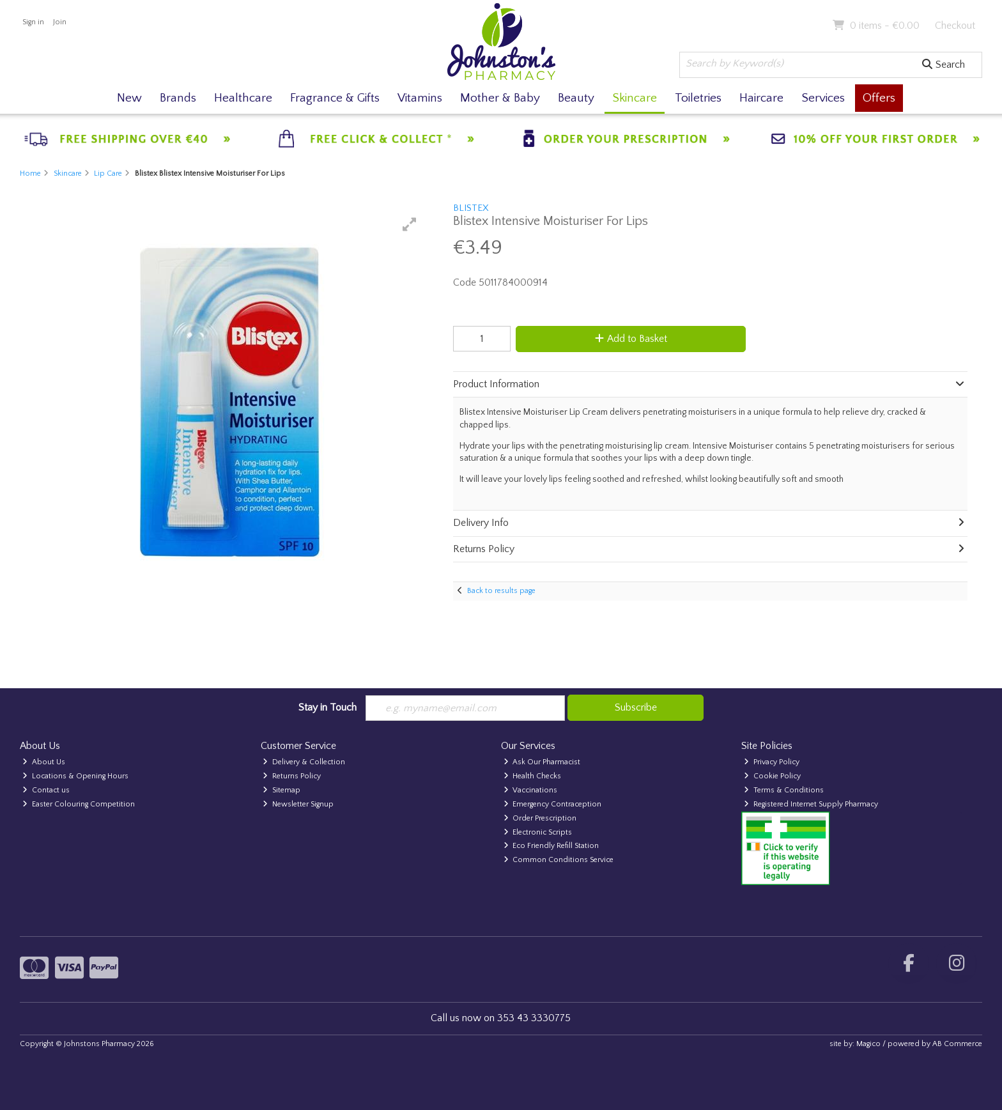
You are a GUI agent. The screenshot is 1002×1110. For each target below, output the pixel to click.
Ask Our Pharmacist (542, 762)
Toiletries (698, 98)
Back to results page (501, 591)
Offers (879, 98)
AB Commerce (957, 1044)
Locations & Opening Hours (75, 776)
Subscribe (636, 707)
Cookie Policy (772, 776)
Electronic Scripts (538, 832)
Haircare (761, 98)
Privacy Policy (771, 762)
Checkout (955, 25)
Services (823, 98)
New (129, 98)
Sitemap (281, 790)
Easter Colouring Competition (78, 804)
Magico (868, 1044)
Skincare (634, 98)
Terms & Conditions (784, 790)
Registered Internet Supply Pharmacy (811, 804)
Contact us (46, 790)
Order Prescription (540, 818)
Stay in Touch (327, 707)
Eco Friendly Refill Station (551, 846)
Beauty (576, 98)
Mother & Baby (500, 98)
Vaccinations (531, 790)
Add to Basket (631, 338)
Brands (178, 98)
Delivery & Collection (304, 762)
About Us (43, 762)
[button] (409, 224)
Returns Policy (292, 776)
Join (59, 22)
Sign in (33, 22)
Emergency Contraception (553, 804)
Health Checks (533, 776)
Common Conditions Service (559, 860)
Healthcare (243, 98)
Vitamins (419, 98)
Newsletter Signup (298, 804)
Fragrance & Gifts (335, 98)
